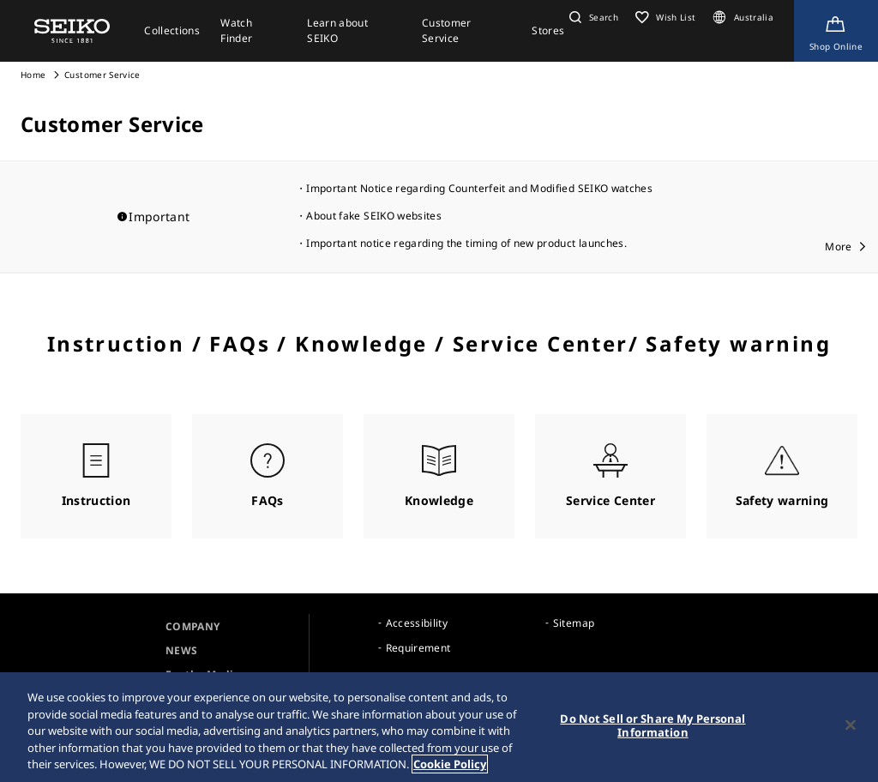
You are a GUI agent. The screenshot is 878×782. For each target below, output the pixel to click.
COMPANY (192, 626)
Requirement (418, 648)
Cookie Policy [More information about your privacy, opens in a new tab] (449, 765)
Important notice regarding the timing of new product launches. (466, 243)
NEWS (181, 650)
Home (33, 75)
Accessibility (417, 623)
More (838, 246)
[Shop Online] (836, 31)
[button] (591, 17)
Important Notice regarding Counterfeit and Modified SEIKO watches (479, 188)
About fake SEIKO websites (374, 215)
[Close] (850, 726)
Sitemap (573, 623)
